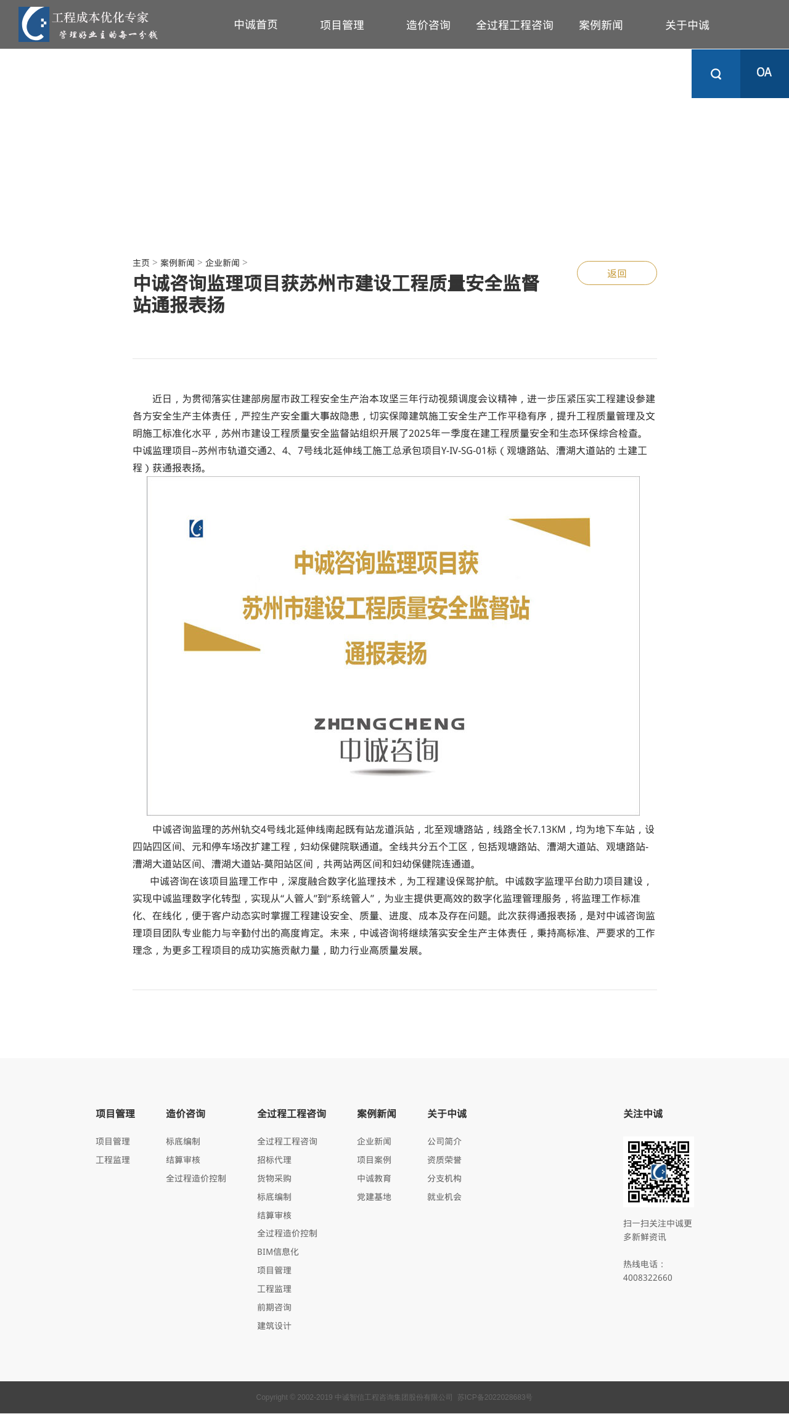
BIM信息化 (278, 1252)
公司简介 (444, 1141)
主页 (141, 262)
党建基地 (374, 1196)
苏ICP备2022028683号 (495, 1398)
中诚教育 (374, 1178)
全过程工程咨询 (515, 24)
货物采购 (274, 1178)
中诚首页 (256, 24)
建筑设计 (274, 1326)
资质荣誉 (444, 1159)
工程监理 (113, 1159)
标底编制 (183, 1141)
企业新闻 (222, 262)
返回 (617, 273)
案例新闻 (601, 24)
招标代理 (274, 1159)
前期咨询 (274, 1307)
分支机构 (444, 1178)
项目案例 (374, 1159)
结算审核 (183, 1159)
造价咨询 (428, 24)
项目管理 (342, 24)
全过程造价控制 (196, 1178)
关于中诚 (687, 24)
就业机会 (444, 1196)
